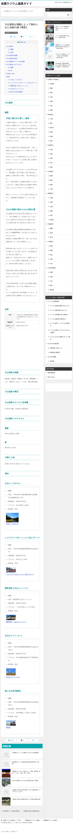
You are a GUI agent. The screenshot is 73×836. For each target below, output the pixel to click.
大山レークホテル (15, 79)
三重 (51, 189)
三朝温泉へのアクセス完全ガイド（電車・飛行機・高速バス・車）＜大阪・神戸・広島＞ (26, 772)
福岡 (51, 272)
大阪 (51, 206)
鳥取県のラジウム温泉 (11, 32)
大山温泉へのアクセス (14, 64)
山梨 (51, 149)
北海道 (52, 84)
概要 (10, 49)
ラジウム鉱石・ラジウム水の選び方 (60, 324)
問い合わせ (51, 377)
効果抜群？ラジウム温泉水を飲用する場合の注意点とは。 (62, 46)
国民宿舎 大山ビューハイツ (18, 86)
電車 (10, 67)
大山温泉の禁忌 (11, 58)
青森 (51, 88)
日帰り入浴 (10, 73)
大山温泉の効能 (11, 55)
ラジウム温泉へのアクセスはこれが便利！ (60, 331)
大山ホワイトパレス (16, 89)
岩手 (51, 105)
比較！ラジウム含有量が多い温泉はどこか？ (62, 28)
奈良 (51, 215)
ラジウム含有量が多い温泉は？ (59, 314)
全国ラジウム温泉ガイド (17, 3)
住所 (10, 52)
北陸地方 (50, 145)
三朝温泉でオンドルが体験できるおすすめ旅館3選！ (26, 752)
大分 (51, 281)
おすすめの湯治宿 (53, 343)
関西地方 (50, 193)
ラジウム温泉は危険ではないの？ (62, 36)
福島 (51, 110)
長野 (51, 158)
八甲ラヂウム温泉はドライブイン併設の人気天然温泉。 (62, 56)
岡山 (51, 255)
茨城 (51, 136)
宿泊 (8, 76)
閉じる (23, 42)
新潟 (51, 154)
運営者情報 (51, 372)
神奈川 (52, 127)
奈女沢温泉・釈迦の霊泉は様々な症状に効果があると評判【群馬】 (62, 65)
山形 (51, 97)
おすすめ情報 (52, 357)
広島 (51, 259)
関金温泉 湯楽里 (55, 352)
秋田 (51, 92)
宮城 (51, 101)
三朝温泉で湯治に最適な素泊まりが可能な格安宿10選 (26, 799)
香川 (51, 237)
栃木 (51, 141)
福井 (51, 167)
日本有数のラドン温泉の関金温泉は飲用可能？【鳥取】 (25, 762)
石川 (51, 162)
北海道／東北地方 (53, 79)
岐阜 (51, 180)
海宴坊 (8, 727)
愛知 (51, 184)
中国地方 (50, 241)
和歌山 (52, 219)
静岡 (51, 176)
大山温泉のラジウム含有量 (15, 61)
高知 (51, 233)
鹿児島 (52, 290)
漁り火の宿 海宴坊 (15, 92)
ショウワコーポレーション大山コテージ (22, 82)
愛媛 (51, 228)
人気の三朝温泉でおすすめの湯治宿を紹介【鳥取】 (25, 780)
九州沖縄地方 (52, 268)
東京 (51, 123)
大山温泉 (9, 46)
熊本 (51, 285)
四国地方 (50, 224)
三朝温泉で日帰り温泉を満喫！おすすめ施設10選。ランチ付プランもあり (26, 790)
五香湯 (52, 361)
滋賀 (51, 211)
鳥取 (51, 246)
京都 (51, 197)
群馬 (51, 132)
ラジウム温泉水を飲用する (58, 319)
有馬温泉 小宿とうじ (56, 348)
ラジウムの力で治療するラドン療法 (60, 338)
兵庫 (51, 202)
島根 (51, 250)
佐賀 (51, 276)
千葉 (51, 119)
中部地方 (50, 171)
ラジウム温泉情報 (53, 301)
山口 (51, 263)
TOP (12, 820)
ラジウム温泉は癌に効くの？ (58, 310)
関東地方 (50, 114)
